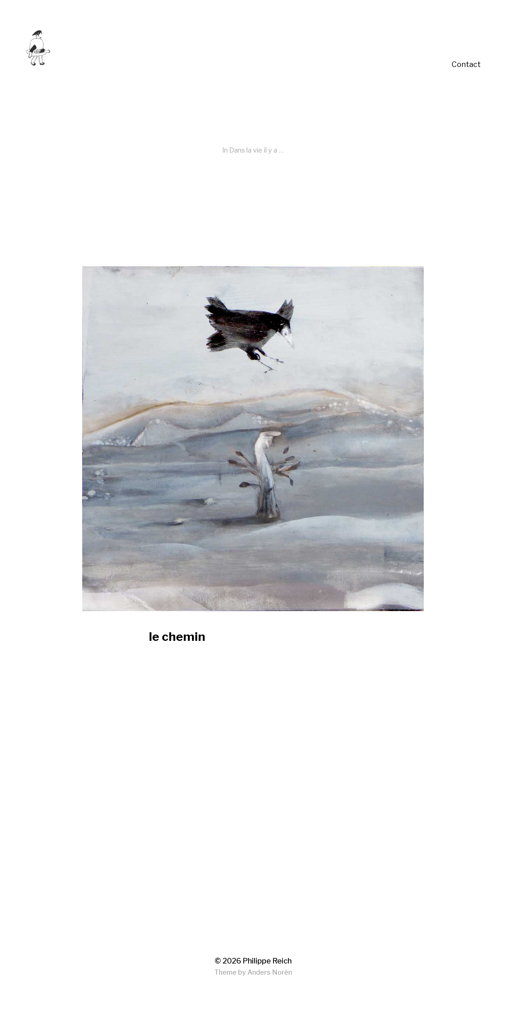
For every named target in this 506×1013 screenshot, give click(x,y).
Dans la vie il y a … (256, 150)
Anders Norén (269, 972)
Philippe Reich (267, 960)
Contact (466, 64)
